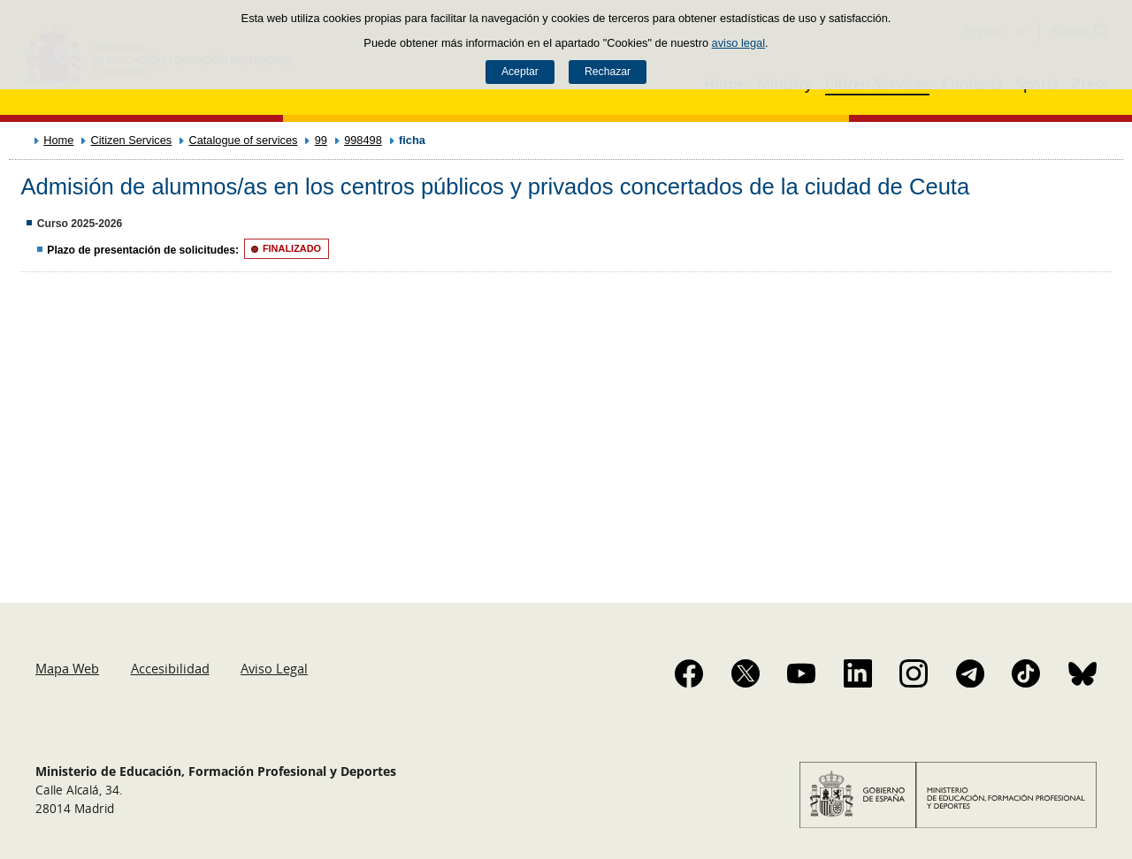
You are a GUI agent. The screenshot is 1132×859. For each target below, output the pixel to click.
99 (321, 140)
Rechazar (608, 71)
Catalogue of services (242, 140)
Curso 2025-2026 (80, 223)
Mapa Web (67, 668)
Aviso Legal (274, 668)
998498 (363, 140)
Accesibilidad (170, 668)
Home (58, 140)
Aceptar (520, 71)
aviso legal (738, 42)
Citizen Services (131, 140)
